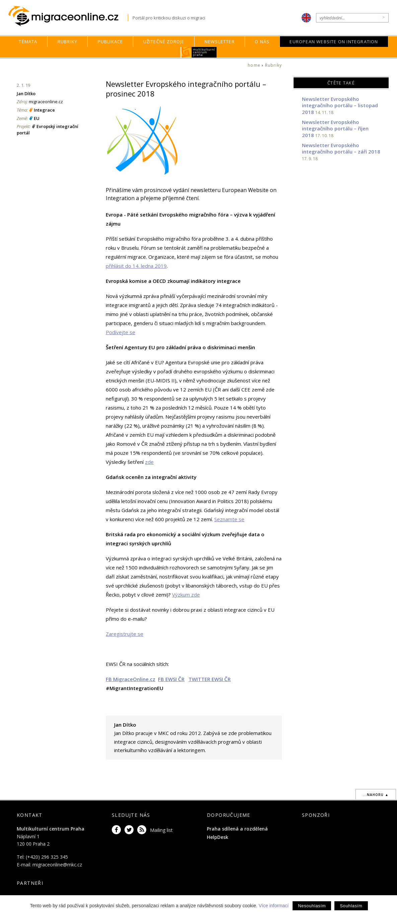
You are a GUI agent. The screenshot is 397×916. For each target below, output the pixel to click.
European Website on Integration (334, 42)
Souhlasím (351, 905)
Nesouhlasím (312, 905)
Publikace (110, 42)
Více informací (274, 905)
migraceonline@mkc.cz (57, 864)
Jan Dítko (26, 93)
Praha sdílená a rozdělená (237, 829)
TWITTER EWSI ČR (209, 679)
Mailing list (161, 830)
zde (149, 462)
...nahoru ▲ (376, 794)
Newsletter (220, 42)
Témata (28, 42)
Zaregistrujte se (124, 633)
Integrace (44, 110)
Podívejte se (120, 332)
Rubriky (67, 42)
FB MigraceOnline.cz (130, 679)
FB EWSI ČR (171, 679)
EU (36, 118)
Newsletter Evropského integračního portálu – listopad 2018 (340, 105)
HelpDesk (217, 837)
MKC (199, 52)
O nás (262, 42)
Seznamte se (229, 519)
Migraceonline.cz (68, 16)
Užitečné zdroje (163, 42)
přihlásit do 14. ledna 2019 (136, 265)
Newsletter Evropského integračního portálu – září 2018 (341, 148)
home (254, 65)
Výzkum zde (186, 594)
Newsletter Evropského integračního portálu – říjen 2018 (335, 128)
